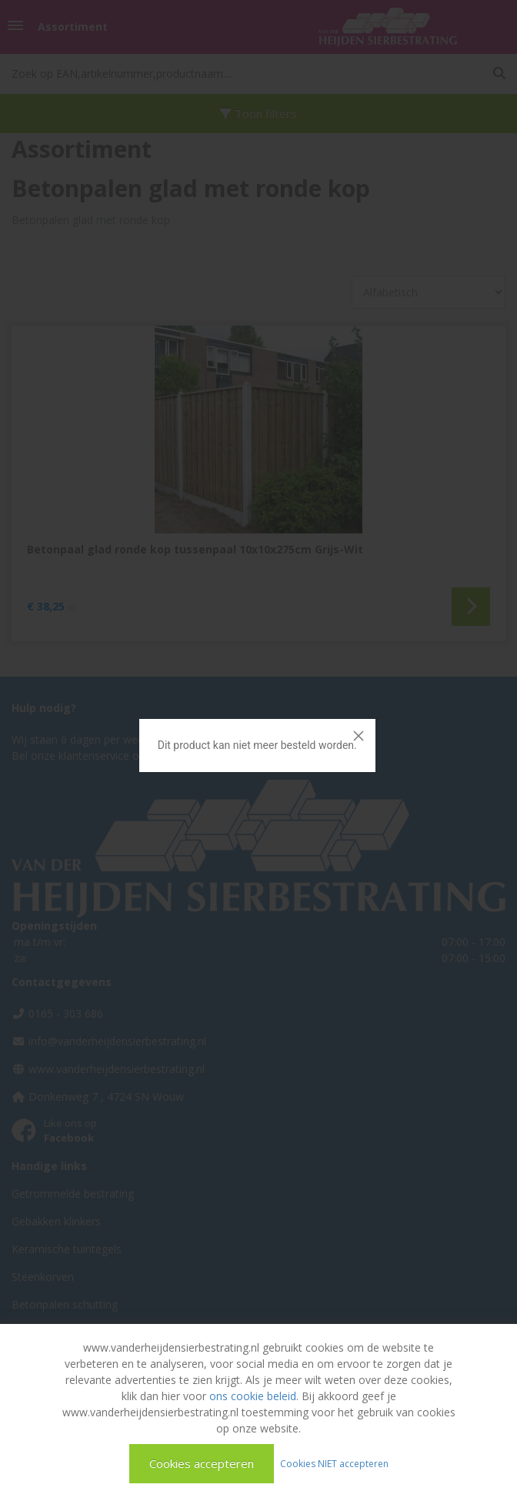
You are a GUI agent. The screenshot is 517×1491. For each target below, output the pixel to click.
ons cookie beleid (252, 1396)
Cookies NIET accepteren (334, 1462)
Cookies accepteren (201, 1463)
